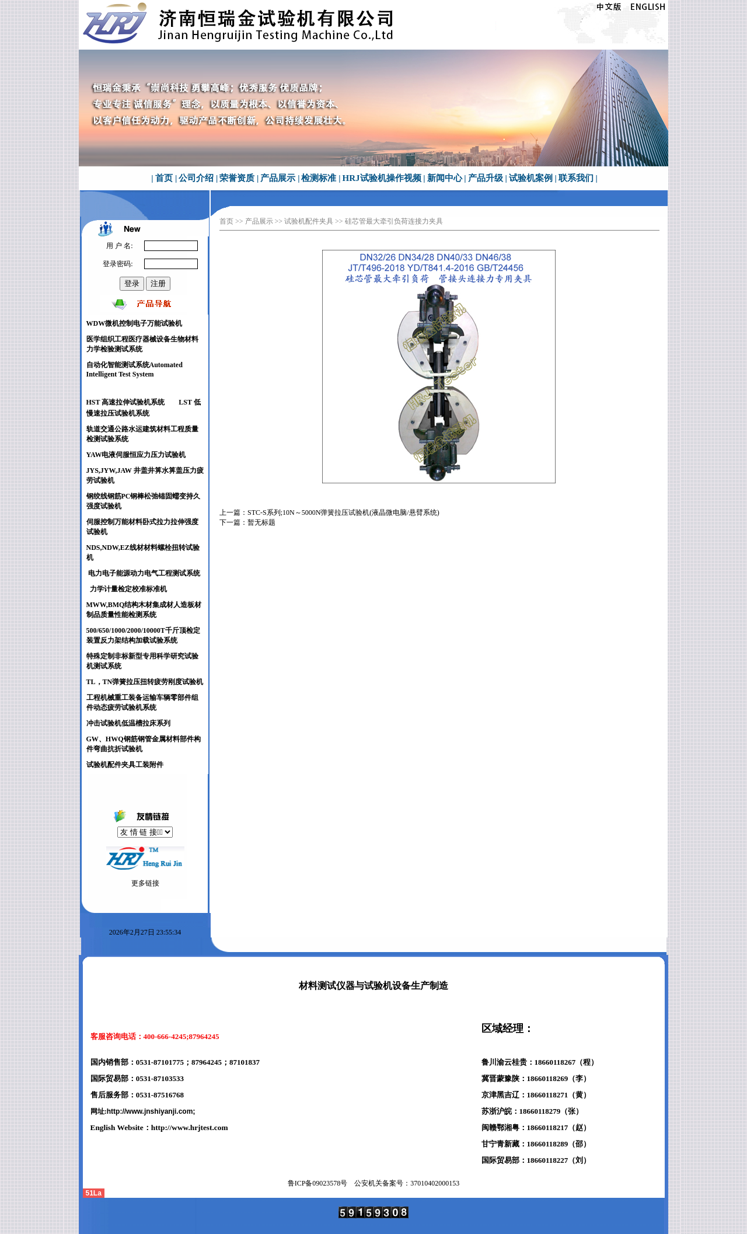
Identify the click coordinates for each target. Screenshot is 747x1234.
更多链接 (145, 883)
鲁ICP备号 (318, 1183)
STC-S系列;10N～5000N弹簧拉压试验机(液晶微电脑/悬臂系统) (343, 512)
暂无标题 (261, 522)
